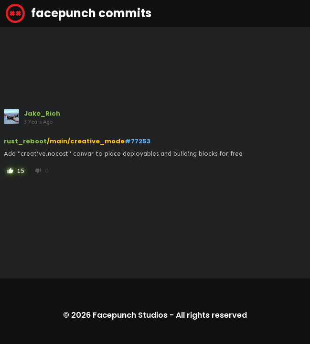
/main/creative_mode (86, 141)
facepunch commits (78, 13)
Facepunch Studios (130, 315)
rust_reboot (25, 141)
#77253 (137, 141)
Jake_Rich (42, 113)
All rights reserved (211, 315)
